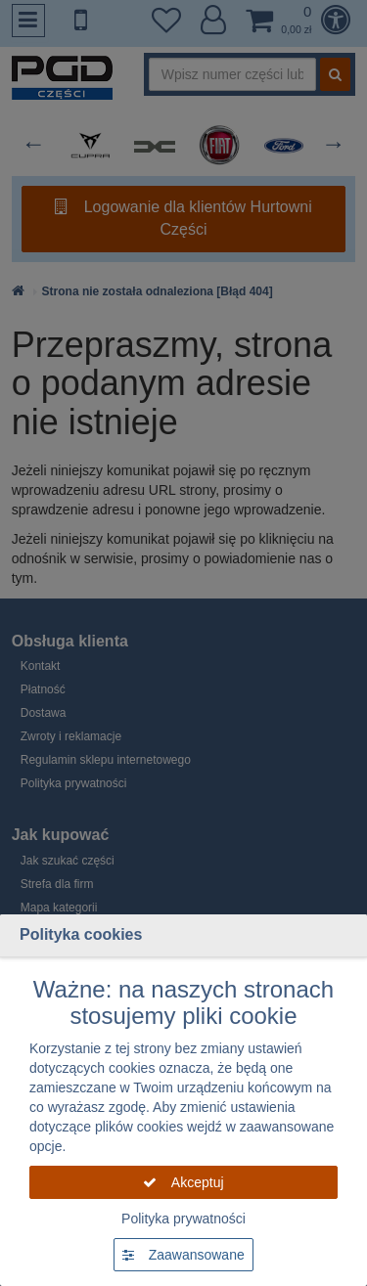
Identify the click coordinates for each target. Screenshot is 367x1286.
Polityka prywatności (183, 1218)
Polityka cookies (81, 934)
